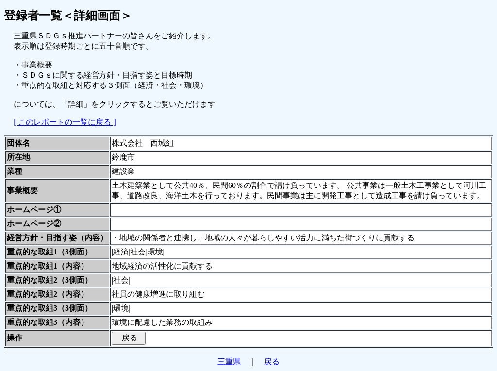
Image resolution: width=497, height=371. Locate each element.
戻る (272, 361)
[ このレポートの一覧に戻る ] (65, 122)
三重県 (229, 361)
